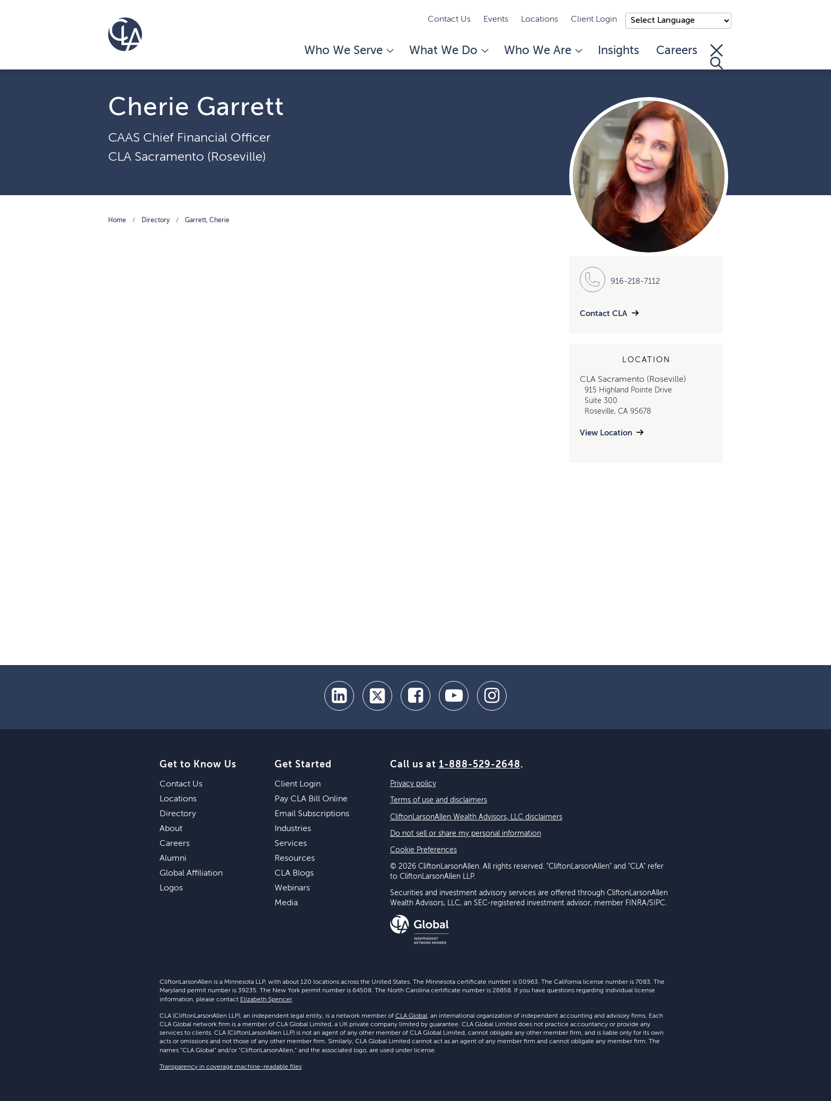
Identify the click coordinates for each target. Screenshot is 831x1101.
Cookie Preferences (423, 850)
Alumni (173, 858)
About (171, 829)
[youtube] (453, 696)
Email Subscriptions (312, 814)
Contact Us (449, 19)
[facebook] (415, 696)
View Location (606, 433)
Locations (539, 19)
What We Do (448, 51)
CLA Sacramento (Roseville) (187, 157)
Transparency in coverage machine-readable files (231, 1067)
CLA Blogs (294, 873)
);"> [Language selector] (678, 21)
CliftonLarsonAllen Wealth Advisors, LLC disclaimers (476, 817)
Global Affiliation (191, 873)
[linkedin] (339, 696)
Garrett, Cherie (207, 220)
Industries (293, 829)
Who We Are (542, 51)
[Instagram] (492, 696)
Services (291, 844)
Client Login (594, 19)
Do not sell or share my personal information (465, 833)
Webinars (292, 888)
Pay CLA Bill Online (311, 799)
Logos (171, 888)
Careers (676, 51)
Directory (156, 220)
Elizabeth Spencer (266, 1000)
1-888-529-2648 (479, 765)
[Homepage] (125, 34)
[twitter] (377, 696)
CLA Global (411, 1016)
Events (495, 19)
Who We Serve (348, 51)
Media (286, 903)
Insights (618, 51)
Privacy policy (413, 784)
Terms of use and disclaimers (438, 800)
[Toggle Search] (716, 56)
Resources (295, 858)
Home (117, 220)
